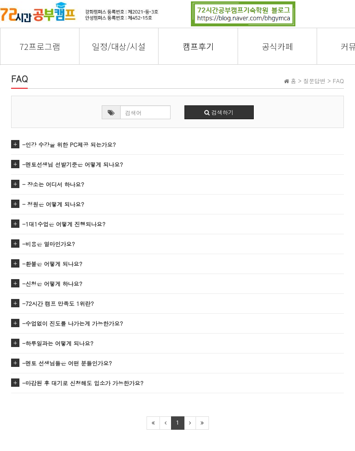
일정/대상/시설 (119, 46)
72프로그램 (39, 46)
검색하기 (218, 112)
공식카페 (277, 46)
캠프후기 (198, 46)
